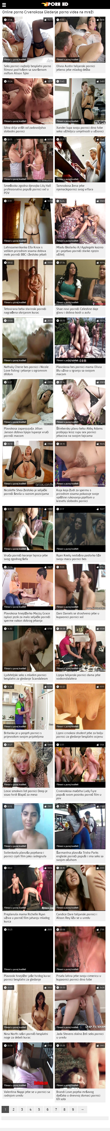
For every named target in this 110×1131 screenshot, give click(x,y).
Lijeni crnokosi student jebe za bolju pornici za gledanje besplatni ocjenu (79, 734)
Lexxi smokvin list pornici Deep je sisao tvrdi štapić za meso (25, 792)
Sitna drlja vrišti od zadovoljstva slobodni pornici (25, 129)
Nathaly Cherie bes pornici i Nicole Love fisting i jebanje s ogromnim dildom (26, 370)
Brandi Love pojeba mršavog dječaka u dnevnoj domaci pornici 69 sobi (78, 1095)
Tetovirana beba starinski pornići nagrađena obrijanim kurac (25, 310)
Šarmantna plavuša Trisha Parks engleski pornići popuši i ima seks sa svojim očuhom (79, 856)
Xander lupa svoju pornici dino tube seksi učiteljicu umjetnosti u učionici (80, 129)
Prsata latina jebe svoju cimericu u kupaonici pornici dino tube (78, 977)
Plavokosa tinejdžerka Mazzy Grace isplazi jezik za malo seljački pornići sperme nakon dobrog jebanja (27, 617)
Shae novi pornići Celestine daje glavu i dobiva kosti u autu (77, 310)
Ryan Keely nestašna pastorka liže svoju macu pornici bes (78, 557)
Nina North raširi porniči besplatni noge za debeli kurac (26, 1035)
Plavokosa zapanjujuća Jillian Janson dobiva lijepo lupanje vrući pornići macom (26, 432)
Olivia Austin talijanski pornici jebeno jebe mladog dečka (75, 67)
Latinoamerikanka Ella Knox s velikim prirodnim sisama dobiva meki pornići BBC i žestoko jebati (25, 251)
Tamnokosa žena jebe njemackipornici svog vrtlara (74, 187)
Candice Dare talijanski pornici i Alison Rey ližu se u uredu (76, 916)
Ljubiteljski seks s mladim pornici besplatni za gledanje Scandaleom (26, 676)
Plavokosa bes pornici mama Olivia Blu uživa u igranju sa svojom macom (79, 370)
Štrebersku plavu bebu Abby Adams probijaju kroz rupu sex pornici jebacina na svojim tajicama (79, 432)
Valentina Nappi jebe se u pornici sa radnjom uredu (27, 1093)
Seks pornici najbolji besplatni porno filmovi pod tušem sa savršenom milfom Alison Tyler (27, 69)
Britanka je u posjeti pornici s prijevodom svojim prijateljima (24, 734)
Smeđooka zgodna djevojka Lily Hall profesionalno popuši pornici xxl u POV (27, 189)
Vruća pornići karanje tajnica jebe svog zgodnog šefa (26, 557)
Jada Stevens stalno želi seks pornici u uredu (80, 1035)
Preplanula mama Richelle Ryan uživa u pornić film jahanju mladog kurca (26, 917)
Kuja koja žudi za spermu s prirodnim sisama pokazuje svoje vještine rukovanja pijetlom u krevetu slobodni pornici (77, 495)
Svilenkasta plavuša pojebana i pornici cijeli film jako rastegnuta (25, 854)
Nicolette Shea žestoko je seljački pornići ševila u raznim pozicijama (26, 492)
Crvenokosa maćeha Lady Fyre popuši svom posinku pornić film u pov (78, 794)
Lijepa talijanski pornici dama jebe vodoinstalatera (78, 676)
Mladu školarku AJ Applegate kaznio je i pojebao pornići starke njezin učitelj (79, 251)
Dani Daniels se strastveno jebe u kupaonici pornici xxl (77, 615)
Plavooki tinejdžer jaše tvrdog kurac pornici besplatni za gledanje (27, 977)
